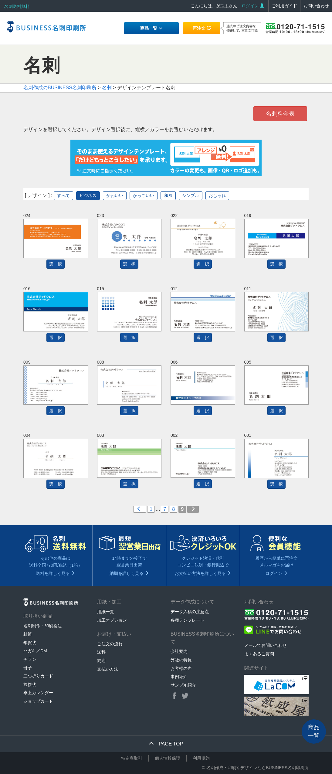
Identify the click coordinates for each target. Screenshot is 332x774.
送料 (101, 652)
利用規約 (201, 758)
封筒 (27, 634)
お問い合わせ (316, 5)
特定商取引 (131, 758)
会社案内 (179, 651)
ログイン (253, 5)
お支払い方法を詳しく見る (203, 573)
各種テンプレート (188, 620)
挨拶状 (29, 684)
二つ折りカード (38, 676)
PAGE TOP (166, 743)
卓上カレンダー (38, 692)
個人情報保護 (167, 758)
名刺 (107, 87)
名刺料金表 (280, 113)
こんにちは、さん (214, 5)
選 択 (55, 264)
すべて (63, 195)
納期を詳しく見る (129, 573)
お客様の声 (181, 668)
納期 (101, 660)
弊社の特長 (181, 659)
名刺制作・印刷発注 (42, 625)
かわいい (114, 195)
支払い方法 (107, 669)
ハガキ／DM (35, 650)
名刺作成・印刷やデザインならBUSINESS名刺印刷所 (257, 767)
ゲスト (222, 5)
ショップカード (38, 701)
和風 (168, 195)
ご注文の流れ (110, 643)
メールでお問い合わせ (265, 645)
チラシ (29, 659)
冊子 (27, 667)
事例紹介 (179, 676)
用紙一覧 (105, 611)
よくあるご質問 (259, 653)
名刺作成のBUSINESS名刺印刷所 (60, 87)
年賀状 (29, 642)
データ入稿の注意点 (190, 611)
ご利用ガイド (284, 5)
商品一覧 (151, 28)
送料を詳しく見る (55, 573)
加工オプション (112, 620)
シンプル (190, 195)
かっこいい (143, 195)
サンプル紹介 (183, 685)
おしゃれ (217, 195)
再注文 (202, 28)
